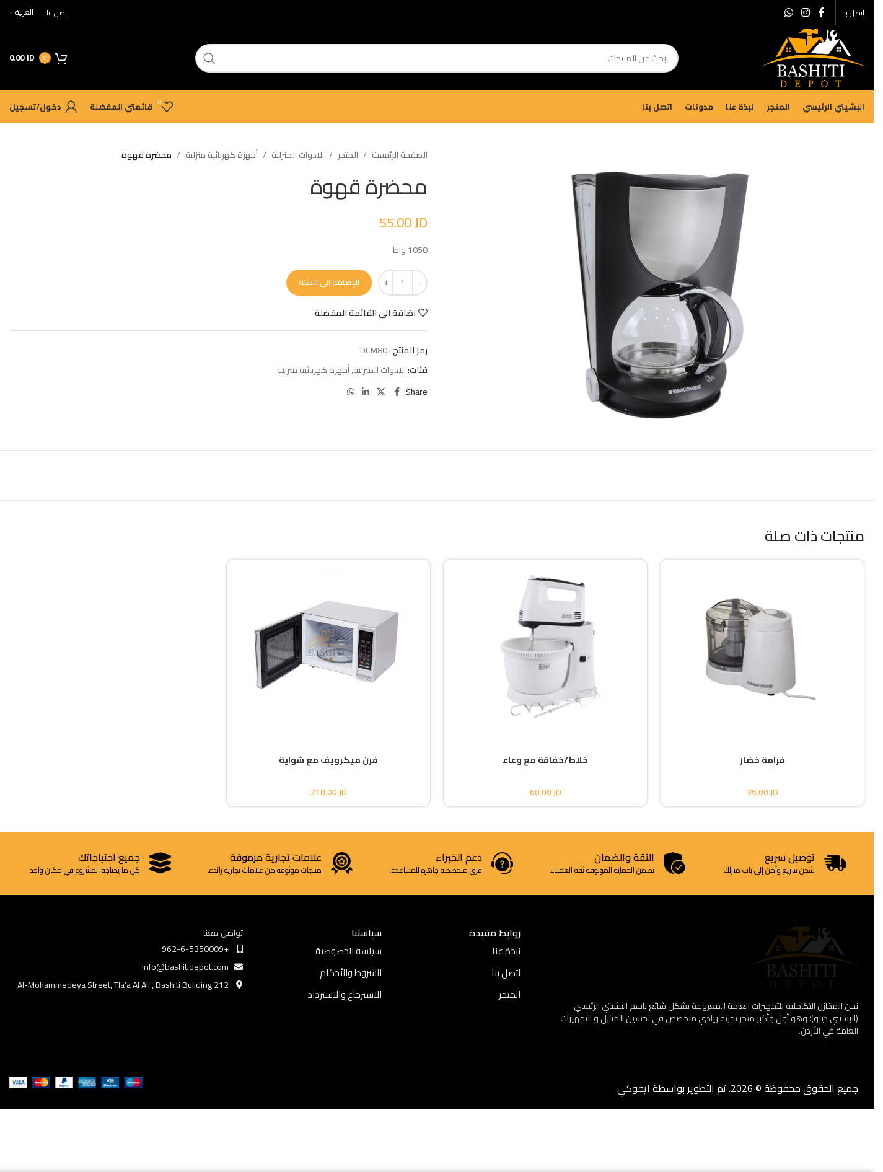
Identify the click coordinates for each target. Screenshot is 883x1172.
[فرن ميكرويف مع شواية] (328, 646)
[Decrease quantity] (420, 283)
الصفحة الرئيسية (400, 155)
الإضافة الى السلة (329, 282)
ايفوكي (633, 1088)
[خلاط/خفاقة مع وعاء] (545, 646)
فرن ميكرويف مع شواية (328, 760)
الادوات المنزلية (297, 155)
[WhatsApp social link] (788, 12)
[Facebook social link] (821, 12)
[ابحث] (437, 58)
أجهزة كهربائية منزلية (221, 155)
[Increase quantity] (385, 283)
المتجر (348, 155)
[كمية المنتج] (402, 283)
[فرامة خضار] (762, 646)
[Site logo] (813, 57)
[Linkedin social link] (365, 392)
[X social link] (381, 392)
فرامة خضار (762, 760)
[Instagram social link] (805, 12)
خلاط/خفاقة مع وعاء (545, 760)
